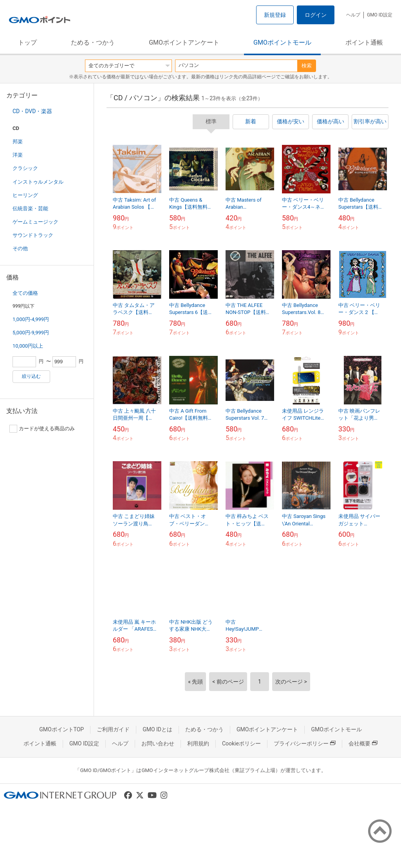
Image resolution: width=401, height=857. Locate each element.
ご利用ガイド (113, 729)
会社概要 (363, 743)
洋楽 (18, 155)
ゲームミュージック (35, 222)
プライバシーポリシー (305, 743)
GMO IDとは (157, 729)
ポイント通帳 (364, 42)
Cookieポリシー (241, 743)
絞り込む (31, 376)
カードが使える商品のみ (42, 429)
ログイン (316, 15)
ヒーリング (25, 195)
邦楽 (18, 141)
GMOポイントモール (282, 42)
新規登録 (275, 15)
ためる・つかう (93, 42)
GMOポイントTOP (61, 729)
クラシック (25, 168)
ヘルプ (353, 15)
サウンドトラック (33, 235)
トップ (27, 42)
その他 (20, 248)
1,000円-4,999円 (31, 319)
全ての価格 (25, 293)
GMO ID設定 (379, 15)
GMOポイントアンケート (184, 42)
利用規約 (198, 743)
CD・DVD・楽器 (32, 111)
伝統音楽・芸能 (30, 208)
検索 (307, 66)
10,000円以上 (28, 346)
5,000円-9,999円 (31, 333)
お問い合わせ (157, 743)
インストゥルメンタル (38, 182)
